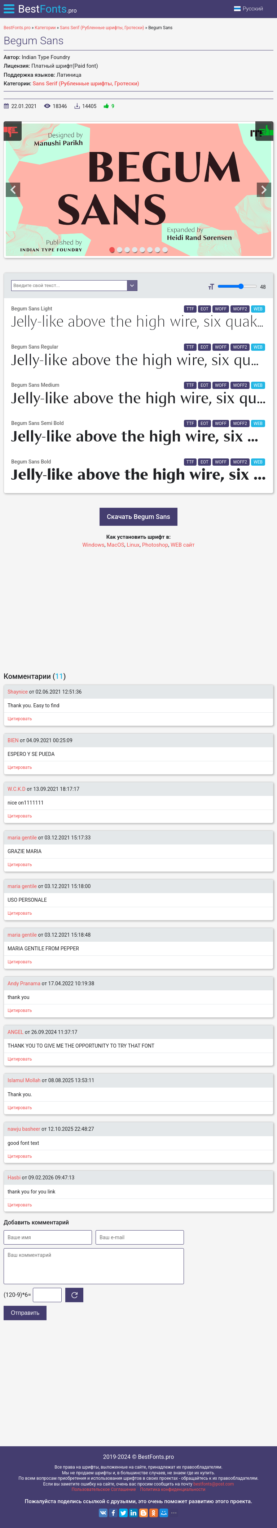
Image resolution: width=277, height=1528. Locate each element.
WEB (258, 309)
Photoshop (155, 545)
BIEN (13, 740)
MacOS (115, 545)
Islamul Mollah (24, 1080)
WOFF (221, 309)
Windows (93, 545)
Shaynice (18, 692)
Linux (133, 545)
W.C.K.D (17, 789)
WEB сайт (183, 545)
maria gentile (22, 838)
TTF (190, 309)
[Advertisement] (138, 606)
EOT (204, 309)
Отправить (25, 1313)
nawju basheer (24, 1129)
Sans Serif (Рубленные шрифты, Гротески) (86, 83)
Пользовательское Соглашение (104, 1489)
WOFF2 (240, 309)
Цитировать (20, 718)
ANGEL (15, 1032)
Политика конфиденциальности (173, 1489)
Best (47, 9)
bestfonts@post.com (213, 1484)
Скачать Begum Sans (138, 516)
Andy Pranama (24, 983)
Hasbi (14, 1177)
